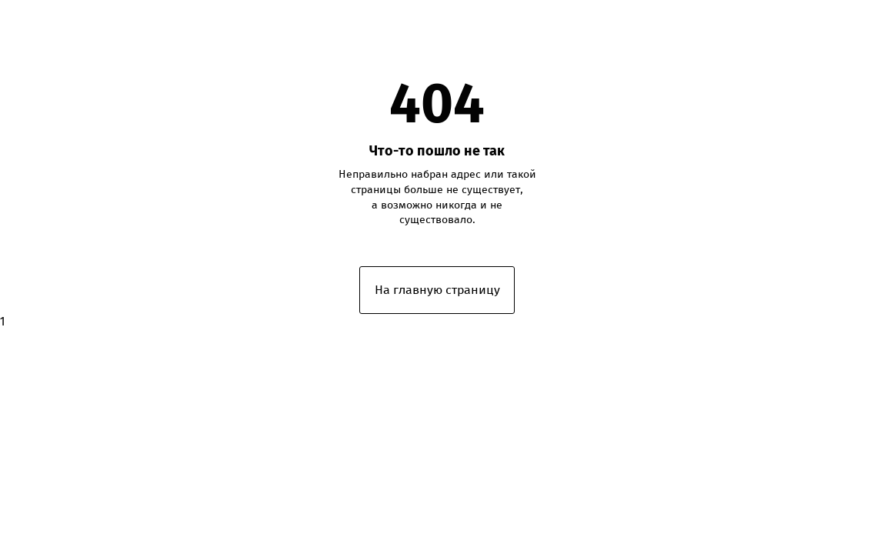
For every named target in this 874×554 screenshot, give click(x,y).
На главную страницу (437, 289)
